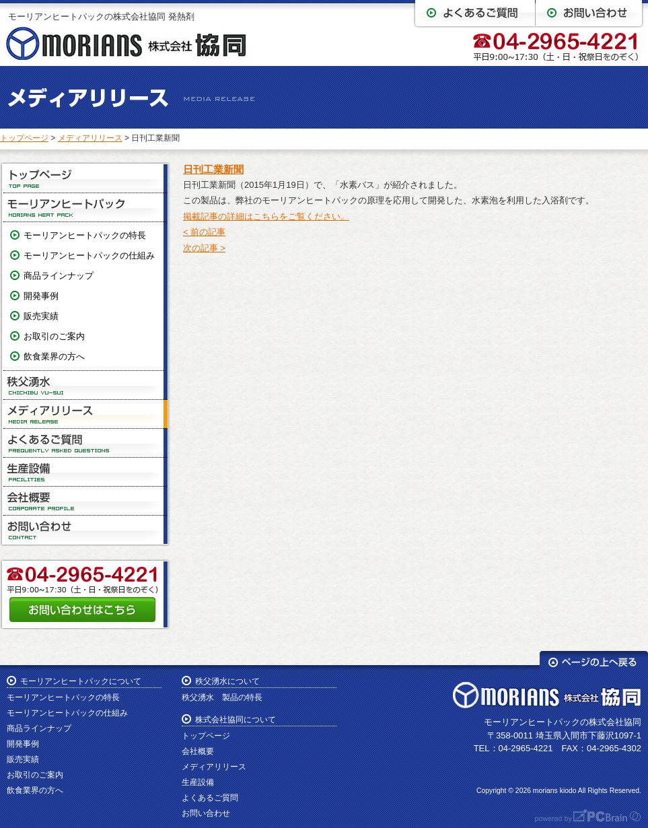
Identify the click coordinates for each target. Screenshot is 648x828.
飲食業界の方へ (54, 356)
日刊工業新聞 (213, 169)
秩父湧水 (85, 385)
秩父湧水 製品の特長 (222, 697)
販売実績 (41, 316)
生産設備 (85, 472)
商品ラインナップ (59, 276)
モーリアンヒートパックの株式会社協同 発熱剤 (101, 16)
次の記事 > (204, 248)
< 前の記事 (204, 232)
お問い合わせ (85, 530)
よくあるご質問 (85, 443)
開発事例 (41, 296)
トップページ (24, 138)
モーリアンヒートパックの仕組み (89, 255)
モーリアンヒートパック (85, 207)
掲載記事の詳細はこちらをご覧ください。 (266, 216)
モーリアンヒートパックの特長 (85, 235)
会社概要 (85, 501)
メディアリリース (90, 138)
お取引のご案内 (54, 336)
